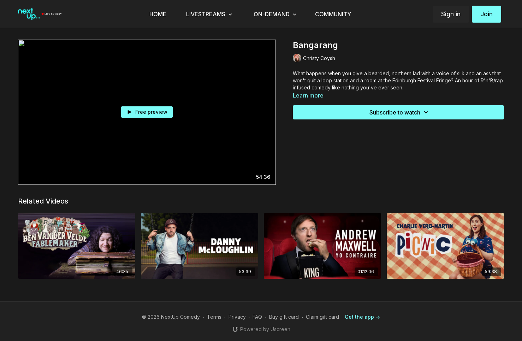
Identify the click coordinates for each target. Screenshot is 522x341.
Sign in (451, 14)
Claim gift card (322, 317)
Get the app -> (362, 317)
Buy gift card (284, 317)
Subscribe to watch (399, 112)
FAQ (257, 317)
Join (486, 14)
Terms (214, 317)
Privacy (237, 317)
